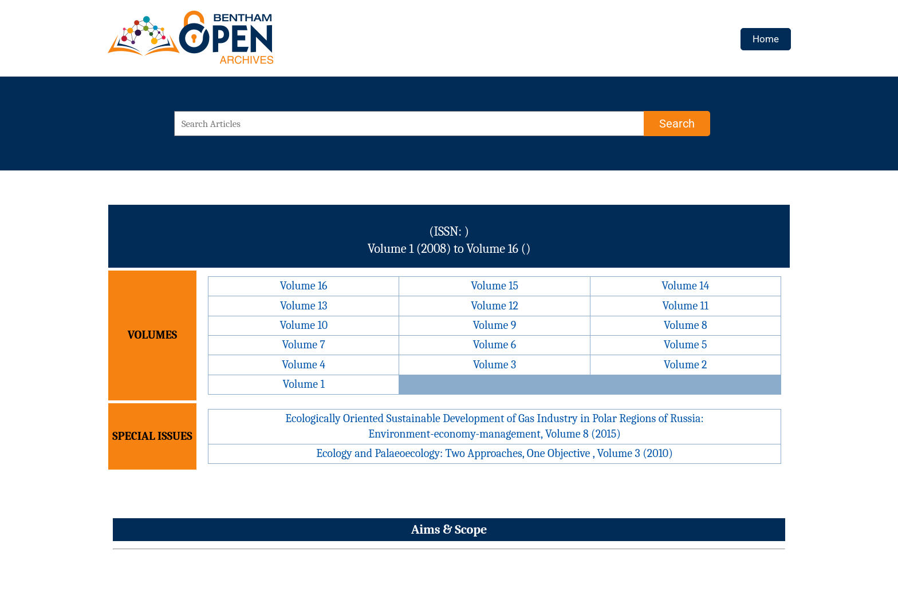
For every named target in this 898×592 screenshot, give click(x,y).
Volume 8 (685, 325)
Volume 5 (685, 344)
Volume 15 (494, 285)
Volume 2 (685, 364)
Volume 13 (303, 305)
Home (766, 39)
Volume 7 (303, 344)
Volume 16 (304, 285)
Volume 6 (494, 344)
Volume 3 (494, 364)
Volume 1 (304, 384)
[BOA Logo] (223, 42)
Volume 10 (303, 325)
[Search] (677, 123)
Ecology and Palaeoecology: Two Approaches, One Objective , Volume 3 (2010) (494, 453)
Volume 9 (495, 325)
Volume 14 (685, 285)
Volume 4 (303, 364)
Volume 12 (494, 305)
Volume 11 (686, 305)
